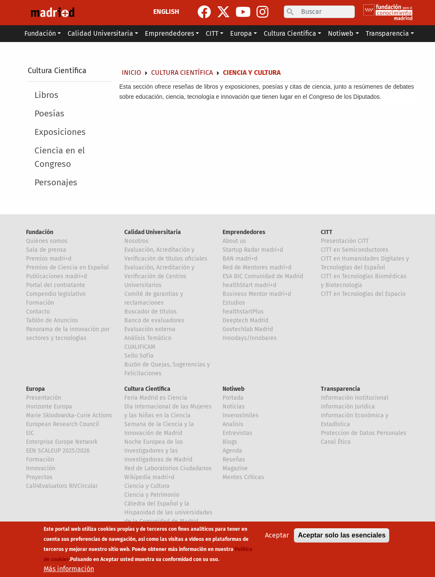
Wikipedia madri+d (149, 477)
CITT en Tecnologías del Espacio (363, 294)
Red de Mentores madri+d (257, 267)
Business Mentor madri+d (257, 294)
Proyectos (39, 477)
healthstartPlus (243, 311)
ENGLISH (166, 12)
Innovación (40, 468)
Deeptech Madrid (245, 320)
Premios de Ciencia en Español (67, 267)
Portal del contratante (55, 285)
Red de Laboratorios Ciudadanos (168, 468)
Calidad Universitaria (152, 232)
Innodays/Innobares (250, 338)
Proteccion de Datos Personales (363, 433)
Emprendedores (244, 232)
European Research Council (62, 424)
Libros (46, 95)
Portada (233, 397)
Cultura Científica (57, 70)
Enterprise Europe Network (61, 441)
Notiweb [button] (341, 33)
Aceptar (277, 541)
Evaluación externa (150, 329)
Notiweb (233, 389)
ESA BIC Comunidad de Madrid (263, 276)
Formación (40, 302)
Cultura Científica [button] (290, 33)
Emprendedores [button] (169, 33)
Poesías (49, 113)
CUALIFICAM (139, 346)
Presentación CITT (345, 241)
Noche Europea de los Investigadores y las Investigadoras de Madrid (158, 450)
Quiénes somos (47, 241)
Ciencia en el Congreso (59, 157)
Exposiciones (60, 132)
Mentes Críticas (243, 477)
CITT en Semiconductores (354, 249)
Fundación (39, 232)
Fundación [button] (40, 33)
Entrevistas (237, 433)
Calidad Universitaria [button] (100, 33)
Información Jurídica (348, 406)
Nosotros (136, 241)
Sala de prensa (46, 249)
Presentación (43, 397)
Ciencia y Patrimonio (151, 494)
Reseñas (234, 459)
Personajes (55, 182)
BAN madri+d (240, 258)
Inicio (131, 72)
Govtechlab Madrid (248, 329)
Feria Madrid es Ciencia (155, 397)
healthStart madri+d (249, 285)
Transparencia (340, 389)
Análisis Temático (147, 338)
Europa (35, 389)
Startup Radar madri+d (253, 249)
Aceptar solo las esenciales (341, 541)
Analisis (233, 424)
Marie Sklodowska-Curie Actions (69, 415)
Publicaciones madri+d (56, 276)
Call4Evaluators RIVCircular (62, 486)
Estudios (234, 302)
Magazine (235, 468)
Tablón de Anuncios (52, 320)
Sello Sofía (139, 355)
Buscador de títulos (150, 311)
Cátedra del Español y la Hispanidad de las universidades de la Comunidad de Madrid (168, 512)
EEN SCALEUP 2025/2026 (57, 450)
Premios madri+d (48, 258)
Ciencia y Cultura (147, 486)
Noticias (234, 406)
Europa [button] (241, 33)
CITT (327, 232)
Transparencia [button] (387, 33)
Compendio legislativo (56, 294)
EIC (30, 433)
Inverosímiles (241, 415)
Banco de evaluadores (154, 320)
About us (234, 241)
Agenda (232, 450)
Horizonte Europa (49, 406)
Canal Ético (336, 441)
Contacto (38, 311)
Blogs (230, 441)
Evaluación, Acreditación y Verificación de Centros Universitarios (159, 276)
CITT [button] (212, 33)
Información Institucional (354, 397)
